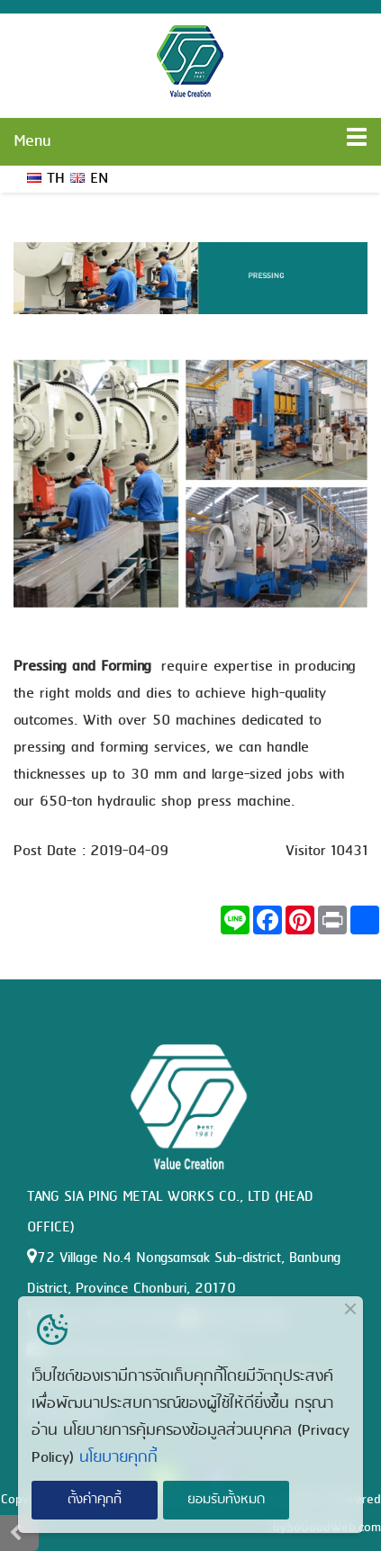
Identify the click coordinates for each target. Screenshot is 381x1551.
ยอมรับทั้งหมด (226, 1499)
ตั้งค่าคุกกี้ (95, 1499)
